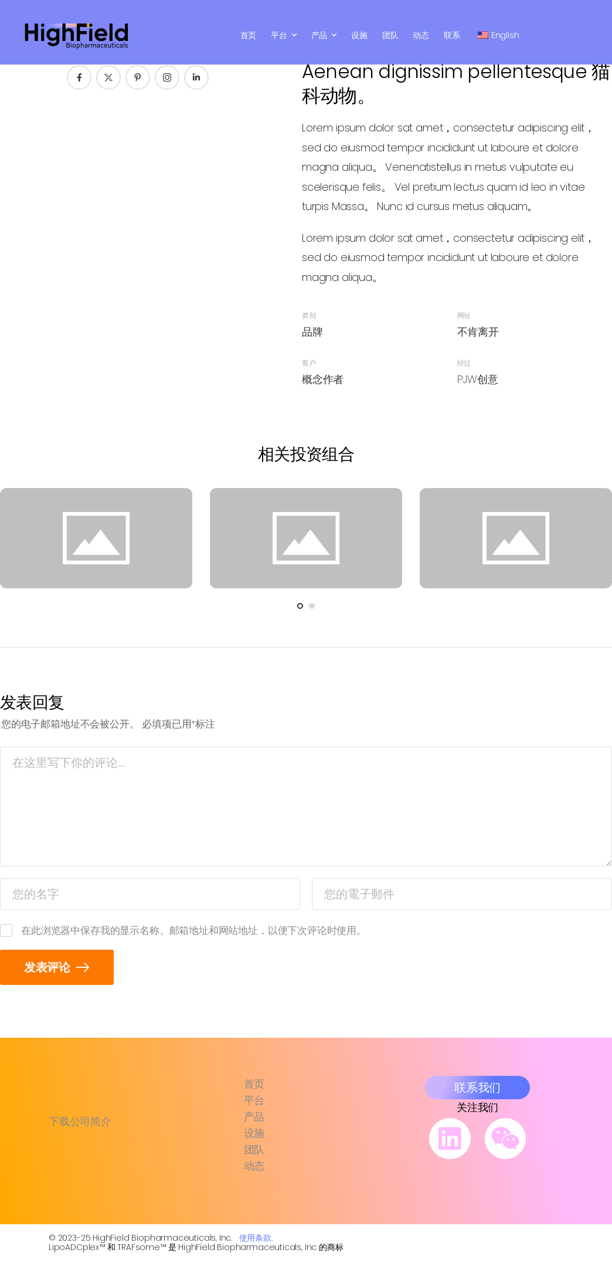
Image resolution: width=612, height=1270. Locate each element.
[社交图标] (79, 77)
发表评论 (48, 967)
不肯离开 (478, 331)
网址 (464, 315)
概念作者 (323, 379)
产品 (319, 35)
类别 (309, 315)
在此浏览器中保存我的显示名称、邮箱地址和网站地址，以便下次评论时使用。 (193, 930)
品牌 (312, 331)
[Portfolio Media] (96, 538)
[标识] (76, 34)
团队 (390, 35)
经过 (464, 363)
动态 (421, 35)
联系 (452, 35)
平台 (279, 35)
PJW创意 (477, 379)
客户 (309, 363)
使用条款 (255, 1238)
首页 (248, 35)
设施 (359, 35)
